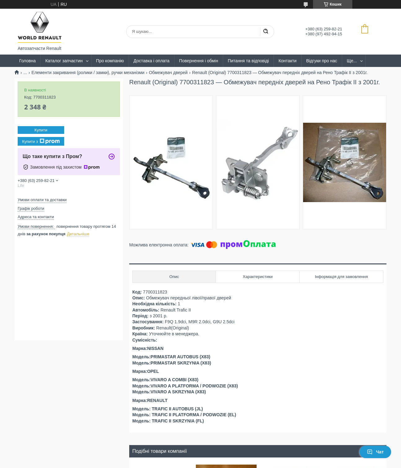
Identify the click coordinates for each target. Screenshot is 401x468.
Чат (375, 452)
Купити (40, 130)
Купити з (40, 141)
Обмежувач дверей (168, 72)
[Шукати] (265, 31)
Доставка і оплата (152, 60)
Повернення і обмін (198, 60)
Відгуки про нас (321, 60)
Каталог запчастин (64, 60)
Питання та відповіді (248, 60)
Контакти (288, 60)
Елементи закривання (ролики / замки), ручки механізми (88, 72)
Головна (27, 60)
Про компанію (110, 60)
